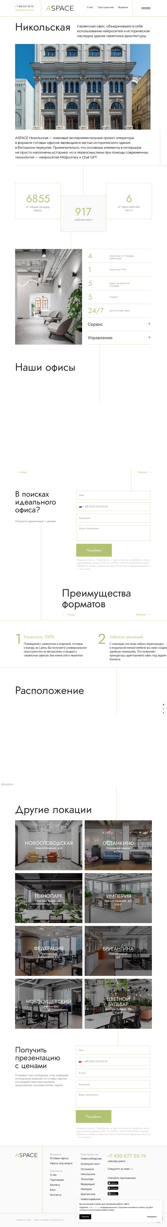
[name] (113, 495)
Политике (96, 1207)
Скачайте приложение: (122, 1177)
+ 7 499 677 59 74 (24, 6)
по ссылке (84, 569)
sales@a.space (116, 1161)
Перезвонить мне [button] (24, 10)
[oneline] (113, 518)
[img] (118, 1004)
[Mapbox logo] (7, 784)
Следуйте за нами (119, 1168)
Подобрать (94, 550)
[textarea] (113, 533)
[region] (83, 744)
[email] (113, 1073)
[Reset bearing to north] (163, 713)
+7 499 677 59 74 (127, 1156)
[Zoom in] (163, 705)
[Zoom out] (163, 709)
